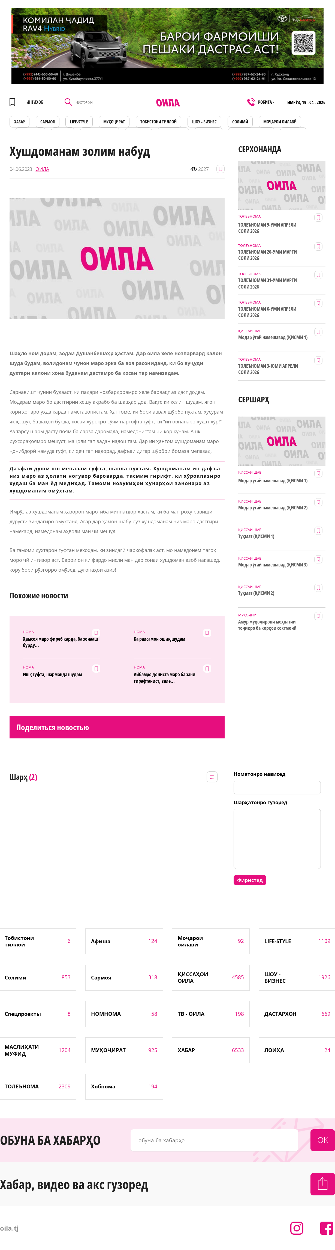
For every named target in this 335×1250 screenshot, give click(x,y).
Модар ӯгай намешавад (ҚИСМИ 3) (272, 565)
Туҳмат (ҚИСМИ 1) (256, 536)
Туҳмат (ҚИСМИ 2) (256, 593)
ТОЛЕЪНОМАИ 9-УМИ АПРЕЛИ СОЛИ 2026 (267, 228)
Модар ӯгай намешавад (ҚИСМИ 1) (272, 337)
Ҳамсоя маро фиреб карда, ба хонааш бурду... (60, 642)
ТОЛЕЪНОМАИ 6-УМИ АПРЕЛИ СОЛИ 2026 (267, 312)
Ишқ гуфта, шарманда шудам (52, 674)
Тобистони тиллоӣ (158, 122)
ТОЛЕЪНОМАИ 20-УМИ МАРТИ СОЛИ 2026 (267, 255)
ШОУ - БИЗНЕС (204, 122)
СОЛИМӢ (240, 122)
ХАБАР (19, 122)
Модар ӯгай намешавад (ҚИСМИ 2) (272, 507)
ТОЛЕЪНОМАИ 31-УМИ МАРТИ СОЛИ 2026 (267, 283)
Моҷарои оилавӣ (280, 122)
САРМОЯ (47, 122)
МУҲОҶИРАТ (114, 122)
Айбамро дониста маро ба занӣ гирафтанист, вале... (164, 677)
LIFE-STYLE (79, 122)
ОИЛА (42, 169)
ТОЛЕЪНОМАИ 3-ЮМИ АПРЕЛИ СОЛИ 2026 (268, 369)
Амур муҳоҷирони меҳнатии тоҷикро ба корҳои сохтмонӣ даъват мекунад (267, 625)
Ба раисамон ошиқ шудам (160, 639)
